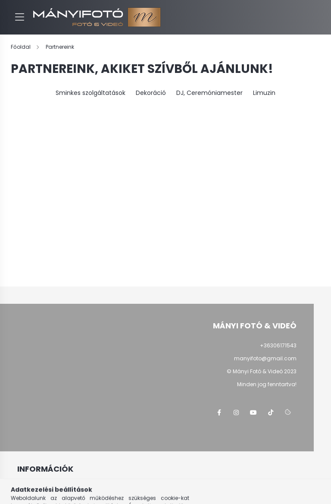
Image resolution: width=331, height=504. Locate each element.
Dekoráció (151, 92)
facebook (219, 412)
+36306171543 (278, 345)
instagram (236, 412)
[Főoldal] (21, 46)
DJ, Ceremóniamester (209, 92)
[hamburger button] (19, 17)
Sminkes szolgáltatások (90, 92)
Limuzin (264, 92)
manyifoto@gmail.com (265, 358)
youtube (253, 412)
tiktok (270, 412)
